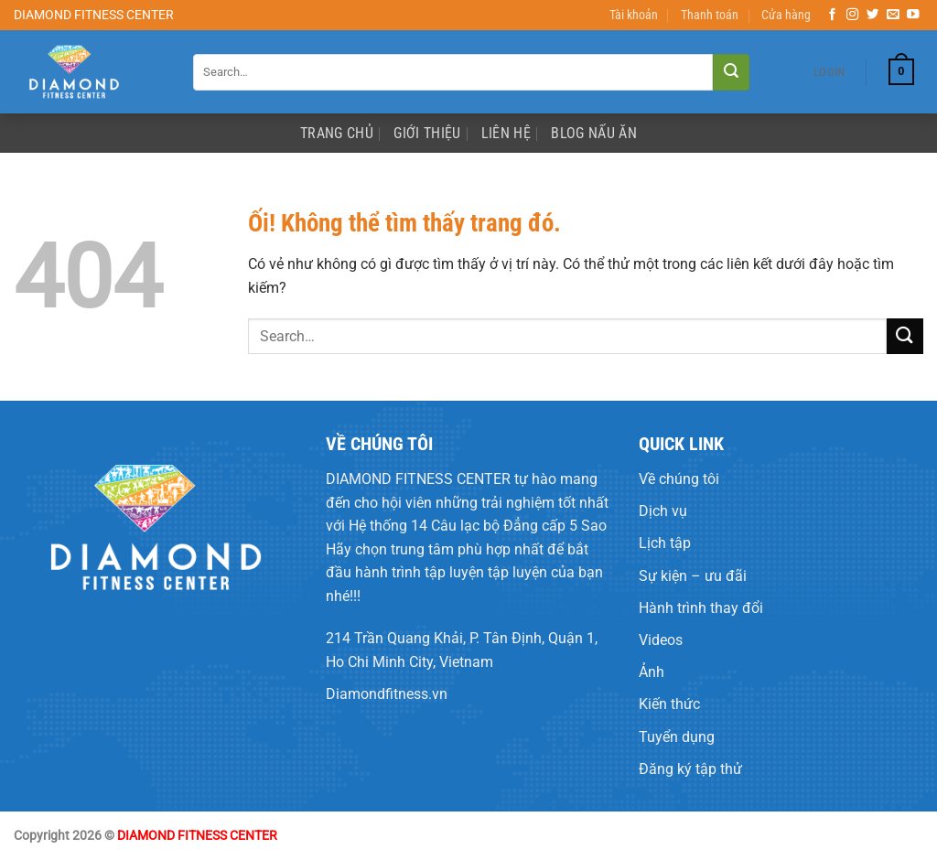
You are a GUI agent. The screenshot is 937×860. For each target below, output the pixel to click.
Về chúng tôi (679, 479)
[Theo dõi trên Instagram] (852, 15)
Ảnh (651, 672)
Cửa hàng (786, 15)
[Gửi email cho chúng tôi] (893, 15)
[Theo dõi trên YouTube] (913, 15)
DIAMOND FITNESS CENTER (418, 479)
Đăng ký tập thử (690, 769)
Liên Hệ (506, 133)
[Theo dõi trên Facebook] (832, 15)
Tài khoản (633, 15)
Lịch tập (665, 543)
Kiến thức (669, 704)
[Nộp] (731, 72)
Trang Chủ (336, 133)
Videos (661, 640)
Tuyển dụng (677, 737)
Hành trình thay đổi (701, 608)
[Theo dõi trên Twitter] (873, 15)
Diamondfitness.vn (386, 694)
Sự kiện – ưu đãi (693, 576)
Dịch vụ (663, 511)
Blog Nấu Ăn (594, 133)
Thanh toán (709, 15)
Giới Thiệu (426, 133)
